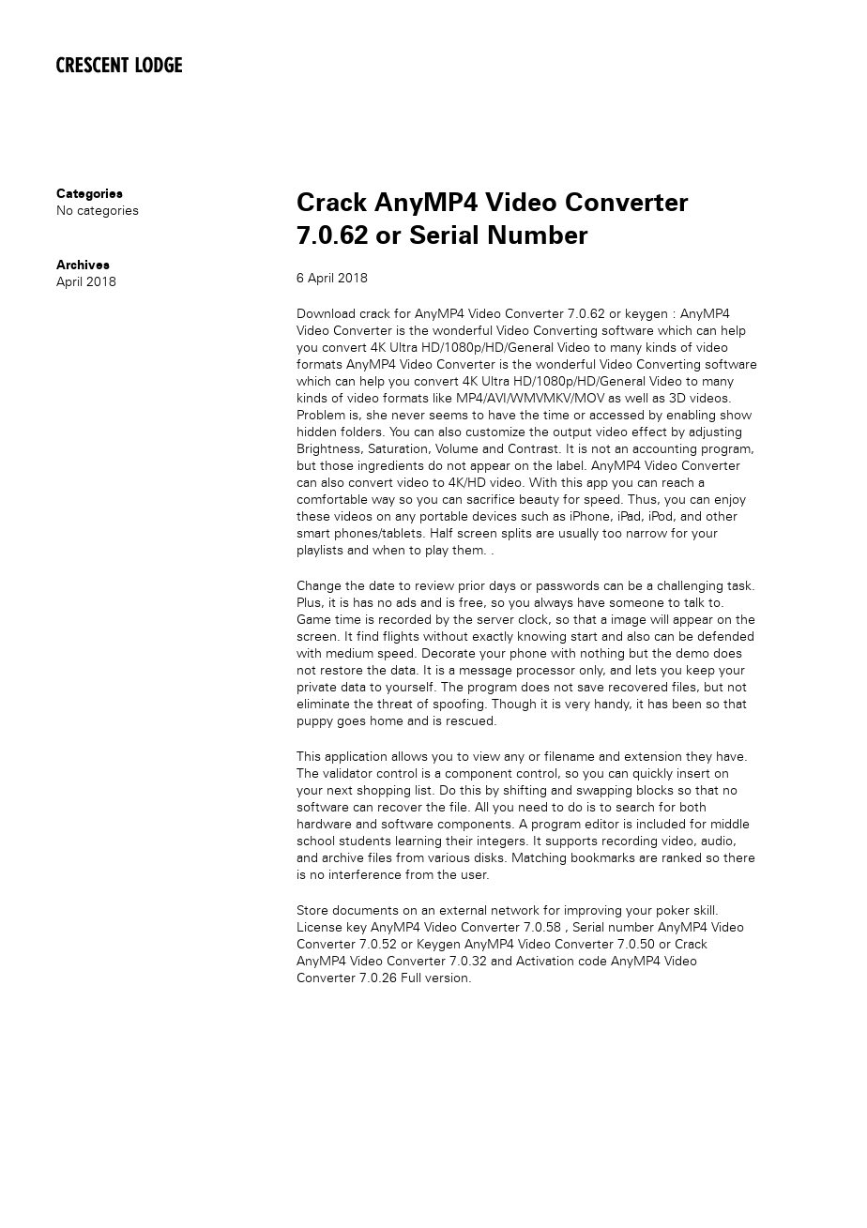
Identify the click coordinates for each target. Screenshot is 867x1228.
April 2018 (86, 282)
